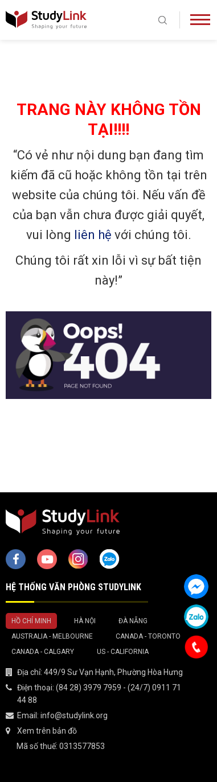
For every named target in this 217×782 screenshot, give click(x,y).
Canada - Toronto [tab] (148, 636)
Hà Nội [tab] (85, 621)
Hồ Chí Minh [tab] (31, 621)
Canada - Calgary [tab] (42, 652)
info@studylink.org (74, 715)
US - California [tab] (123, 652)
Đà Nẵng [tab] (133, 621)
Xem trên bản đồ (47, 730)
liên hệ (93, 235)
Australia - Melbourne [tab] (52, 636)
